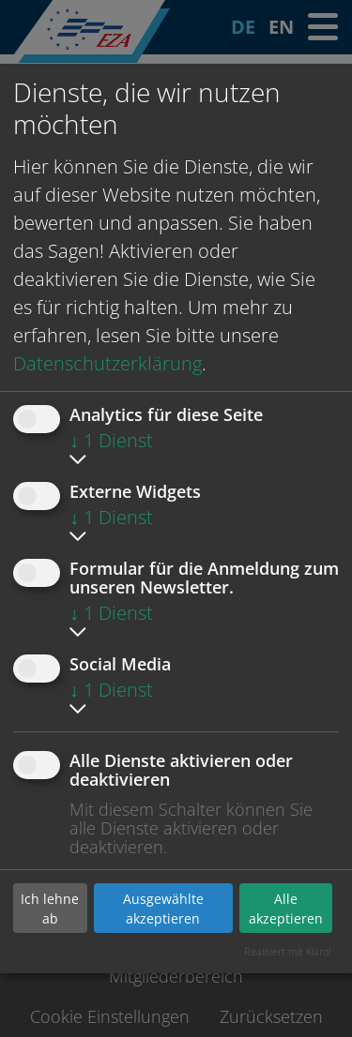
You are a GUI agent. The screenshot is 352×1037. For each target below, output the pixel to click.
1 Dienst (111, 440)
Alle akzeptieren (286, 908)
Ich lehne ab (50, 908)
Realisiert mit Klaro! (287, 951)
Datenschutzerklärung (107, 363)
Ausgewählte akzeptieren (163, 908)
